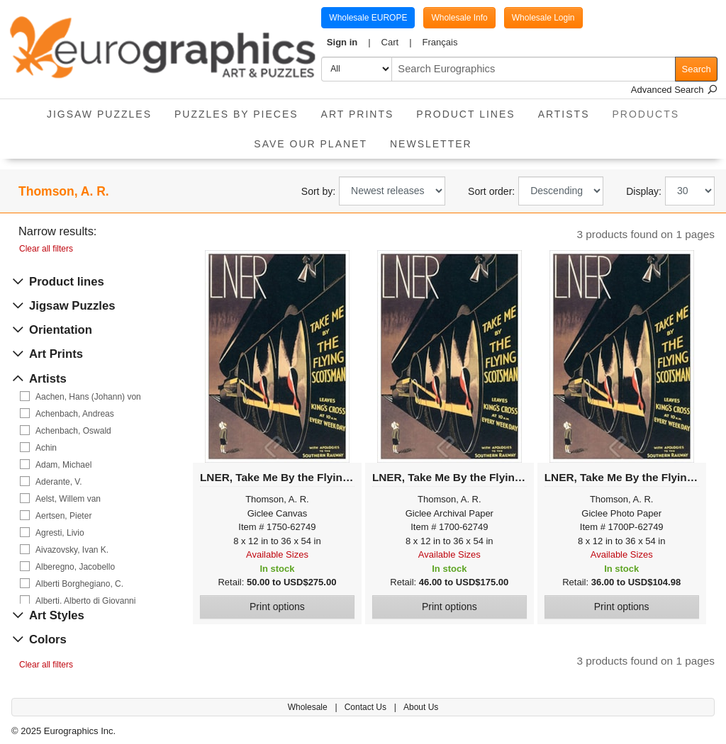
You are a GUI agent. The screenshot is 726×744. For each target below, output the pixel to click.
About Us (420, 707)
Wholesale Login (543, 18)
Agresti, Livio (59, 533)
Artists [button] (564, 114)
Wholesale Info (459, 18)
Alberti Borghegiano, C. (79, 584)
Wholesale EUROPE (368, 18)
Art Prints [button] (357, 114)
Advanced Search (674, 89)
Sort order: (491, 191)
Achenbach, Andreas (74, 414)
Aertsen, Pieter (63, 516)
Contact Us (367, 707)
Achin (46, 448)
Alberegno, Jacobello (75, 567)
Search (696, 69)
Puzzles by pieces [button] (236, 114)
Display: (643, 191)
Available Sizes (277, 554)
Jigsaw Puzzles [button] (99, 114)
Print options (277, 606)
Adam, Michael (63, 465)
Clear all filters (46, 249)
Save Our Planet (310, 144)
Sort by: (318, 191)
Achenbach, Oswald (73, 431)
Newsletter (431, 144)
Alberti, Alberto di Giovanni (85, 601)
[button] (348, 42)
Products (652, 109)
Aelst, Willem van (68, 499)
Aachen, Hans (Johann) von (88, 397)
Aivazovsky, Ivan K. (71, 550)
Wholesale (309, 707)
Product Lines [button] (465, 114)
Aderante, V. (58, 482)
